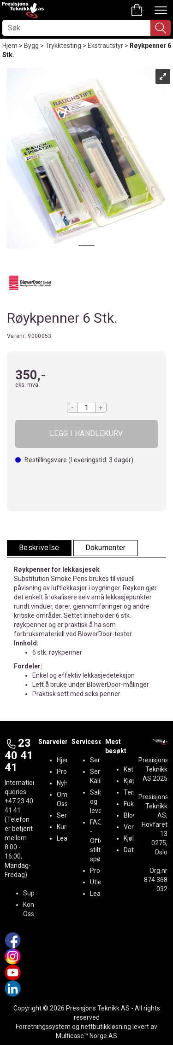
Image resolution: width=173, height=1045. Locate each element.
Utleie (98, 882)
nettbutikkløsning (106, 1026)
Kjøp (86, 434)
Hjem (10, 45)
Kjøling (133, 838)
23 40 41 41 (19, 755)
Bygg (31, 45)
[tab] (39, 548)
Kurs (63, 826)
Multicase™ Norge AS (86, 1035)
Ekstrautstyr (105, 45)
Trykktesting (63, 45)
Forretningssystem (43, 1026)
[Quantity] (86, 407)
